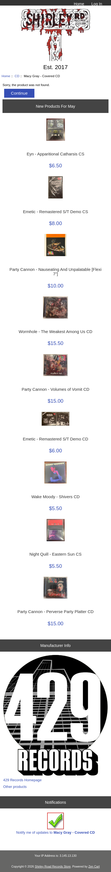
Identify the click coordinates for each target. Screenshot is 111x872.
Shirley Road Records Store (52, 866)
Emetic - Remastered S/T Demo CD (55, 439)
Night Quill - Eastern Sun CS (55, 554)
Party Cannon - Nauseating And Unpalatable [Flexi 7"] (55, 271)
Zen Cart (94, 866)
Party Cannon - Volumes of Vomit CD (55, 389)
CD (17, 76)
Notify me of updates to (55, 824)
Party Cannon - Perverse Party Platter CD (55, 611)
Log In (96, 4)
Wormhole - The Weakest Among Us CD (55, 331)
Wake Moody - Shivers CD (55, 497)
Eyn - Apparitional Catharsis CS (55, 154)
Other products (15, 787)
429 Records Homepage (22, 780)
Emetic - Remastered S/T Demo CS (55, 212)
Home (79, 4)
